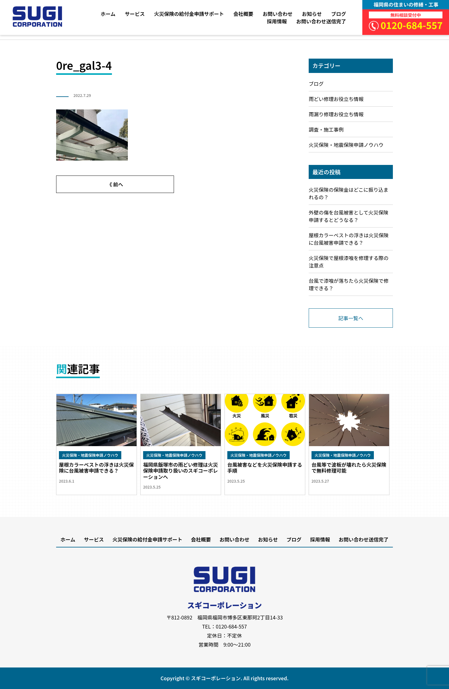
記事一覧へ (350, 318)
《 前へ (115, 184)
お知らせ (312, 13)
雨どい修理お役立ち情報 (336, 99)
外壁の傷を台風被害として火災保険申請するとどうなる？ (349, 216)
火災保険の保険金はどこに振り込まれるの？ (349, 193)
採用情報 (277, 21)
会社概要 (243, 13)
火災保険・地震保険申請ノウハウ (346, 144)
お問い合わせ (277, 13)
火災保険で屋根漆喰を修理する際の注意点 (349, 261)
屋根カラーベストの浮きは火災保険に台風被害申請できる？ (349, 238)
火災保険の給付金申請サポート (189, 13)
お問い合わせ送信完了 (321, 21)
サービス (135, 13)
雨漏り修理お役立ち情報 (336, 114)
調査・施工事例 (326, 129)
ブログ (338, 13)
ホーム (108, 13)
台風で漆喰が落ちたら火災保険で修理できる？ (349, 284)
